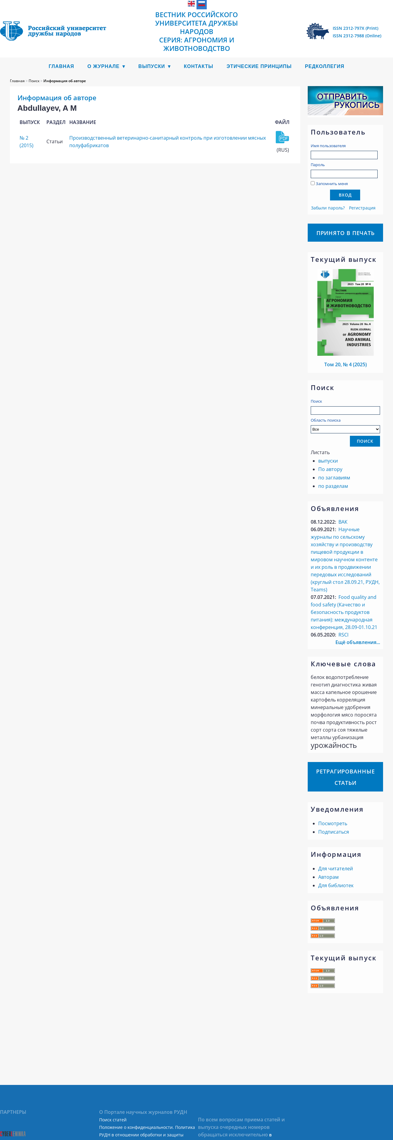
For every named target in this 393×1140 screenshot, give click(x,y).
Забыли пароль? (328, 208)
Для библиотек (336, 885)
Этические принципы (259, 66)
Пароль (318, 164)
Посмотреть (332, 823)
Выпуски (151, 66)
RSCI (343, 634)
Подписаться (333, 832)
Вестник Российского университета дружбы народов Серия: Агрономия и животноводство (196, 31)
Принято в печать (345, 233)
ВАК (342, 522)
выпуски (328, 460)
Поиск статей (113, 1120)
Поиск (316, 401)
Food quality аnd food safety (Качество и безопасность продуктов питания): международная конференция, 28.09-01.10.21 (344, 612)
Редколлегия (324, 66)
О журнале (103, 66)
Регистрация (362, 208)
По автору (330, 469)
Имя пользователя (328, 145)
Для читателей (335, 868)
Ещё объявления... (357, 642)
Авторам (328, 877)
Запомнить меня (332, 183)
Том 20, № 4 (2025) (345, 364)
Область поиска (345, 425)
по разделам (333, 486)
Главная (61, 66)
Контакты (198, 66)
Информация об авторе (64, 80)
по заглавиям (334, 477)
